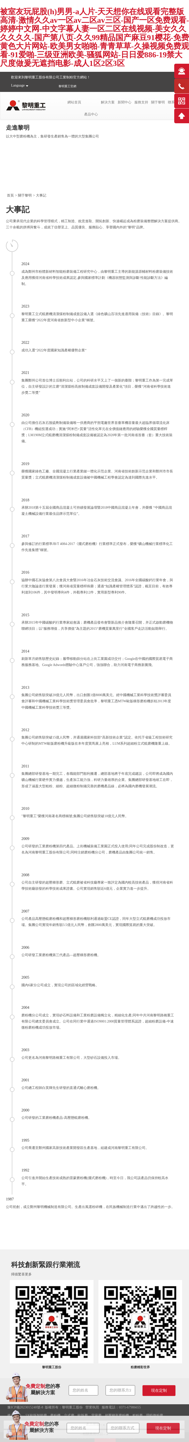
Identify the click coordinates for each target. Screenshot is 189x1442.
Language (18, 85)
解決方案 (108, 102)
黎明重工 (64, 86)
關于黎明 (158, 102)
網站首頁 (74, 102)
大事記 (41, 195)
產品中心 (91, 114)
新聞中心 (124, 102)
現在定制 (163, 1428)
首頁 (10, 195)
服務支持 (141, 102)
